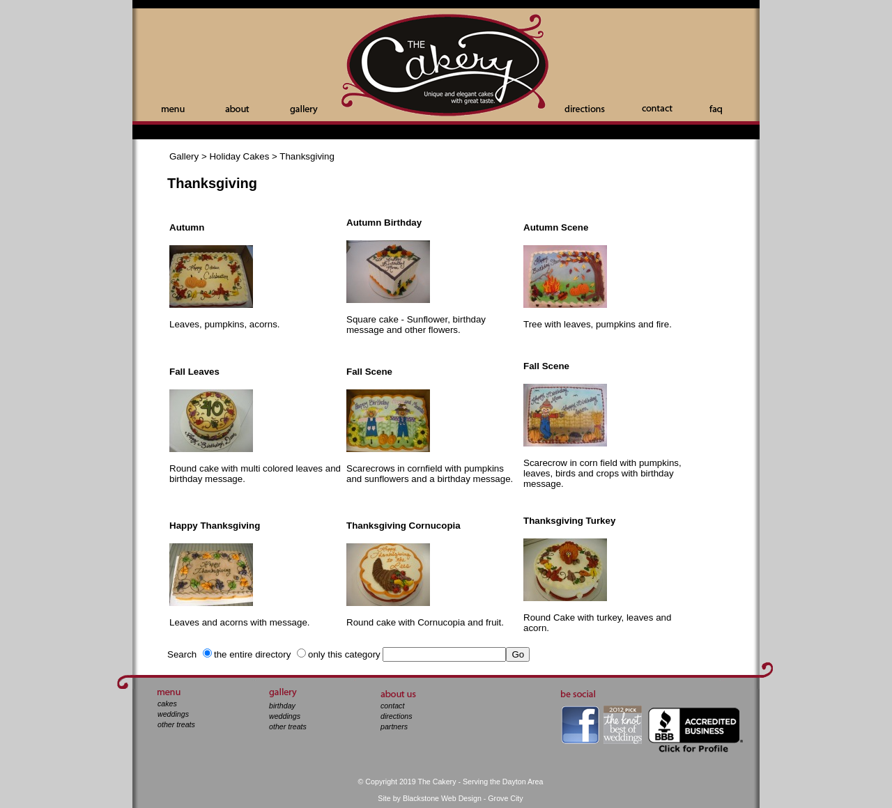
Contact (657, 108)
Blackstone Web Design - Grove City (463, 798)
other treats (176, 724)
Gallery (304, 109)
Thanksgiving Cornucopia (403, 525)
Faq (715, 109)
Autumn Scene (555, 227)
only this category (344, 654)
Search (182, 654)
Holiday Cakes (239, 156)
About (237, 108)
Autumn (186, 227)
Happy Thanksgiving (214, 525)
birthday (282, 705)
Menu (173, 109)
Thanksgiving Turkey (569, 520)
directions (396, 716)
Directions (584, 108)
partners (394, 726)
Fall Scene (369, 371)
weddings (173, 714)
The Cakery (446, 67)
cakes (167, 703)
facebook (580, 725)
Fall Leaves (194, 371)
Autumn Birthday (384, 222)
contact (392, 705)
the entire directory (252, 654)
